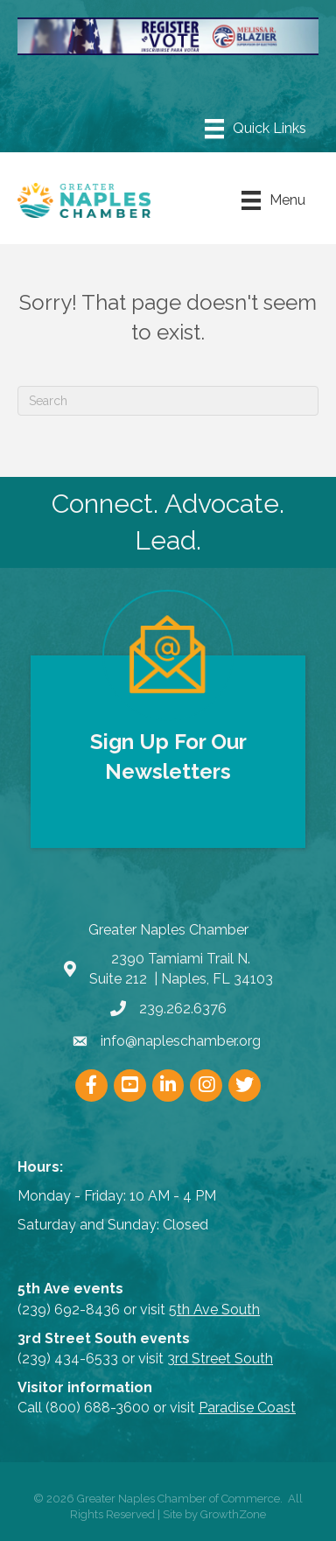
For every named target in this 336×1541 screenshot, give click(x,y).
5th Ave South (214, 1309)
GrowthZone (233, 1514)
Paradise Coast (247, 1407)
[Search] (168, 401)
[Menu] (255, 128)
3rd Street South (220, 1358)
